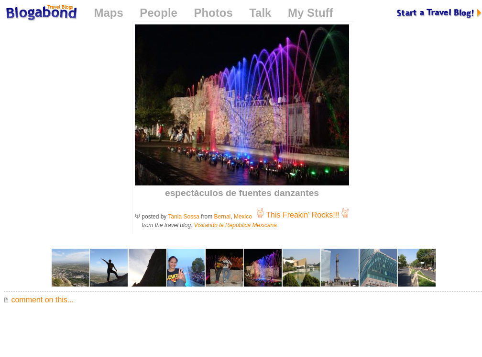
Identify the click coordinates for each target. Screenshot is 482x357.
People (158, 12)
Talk (260, 12)
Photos (213, 12)
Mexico (243, 216)
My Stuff (310, 12)
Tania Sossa (183, 216)
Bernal (222, 216)
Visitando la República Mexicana (235, 225)
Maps (108, 12)
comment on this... (39, 300)
